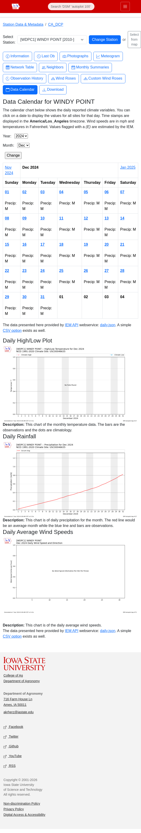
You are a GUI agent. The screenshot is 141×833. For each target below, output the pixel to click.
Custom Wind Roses (103, 78)
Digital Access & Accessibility (24, 815)
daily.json (107, 325)
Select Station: (9, 39)
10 (42, 218)
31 (42, 297)
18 (61, 244)
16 (24, 244)
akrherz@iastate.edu (18, 712)
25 (61, 271)
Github (10, 746)
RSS (9, 766)
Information (17, 56)
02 (24, 192)
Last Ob (46, 56)
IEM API (71, 325)
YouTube (12, 756)
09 (24, 218)
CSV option (12, 331)
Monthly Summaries (90, 67)
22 (7, 271)
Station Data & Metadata (23, 24)
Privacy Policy (13, 809)
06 (106, 192)
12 (86, 218)
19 (86, 244)
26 (86, 271)
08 (7, 218)
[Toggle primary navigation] (125, 6)
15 (7, 244)
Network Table (20, 67)
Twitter (10, 736)
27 (106, 271)
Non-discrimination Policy (21, 803)
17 (42, 244)
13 (106, 218)
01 (7, 192)
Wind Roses (63, 78)
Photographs (75, 56)
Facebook (13, 727)
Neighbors (53, 67)
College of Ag (13, 675)
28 (122, 271)
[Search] (71, 6)
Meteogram (108, 56)
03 (42, 192)
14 (122, 218)
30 (24, 297)
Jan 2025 (127, 167)
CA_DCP (55, 24)
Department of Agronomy (21, 681)
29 (7, 297)
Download (53, 90)
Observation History (24, 78)
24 (42, 271)
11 (61, 218)
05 (86, 192)
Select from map (134, 39)
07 (122, 192)
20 (106, 244)
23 (24, 271)
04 (61, 192)
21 (122, 244)
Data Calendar (20, 90)
